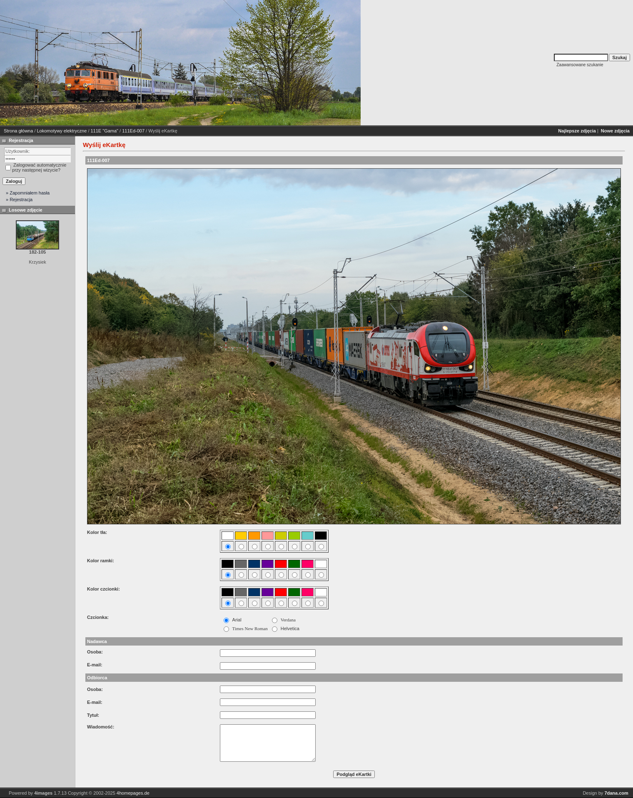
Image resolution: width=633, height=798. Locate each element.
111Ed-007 (133, 130)
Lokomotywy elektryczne (62, 130)
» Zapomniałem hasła (28, 192)
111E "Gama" (105, 130)
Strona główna (18, 130)
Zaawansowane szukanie (579, 64)
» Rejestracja (19, 199)
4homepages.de (133, 793)
